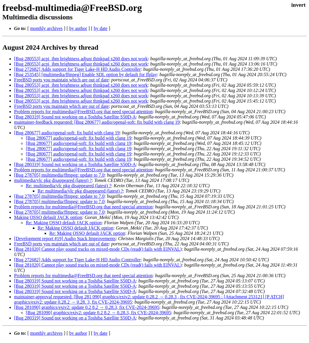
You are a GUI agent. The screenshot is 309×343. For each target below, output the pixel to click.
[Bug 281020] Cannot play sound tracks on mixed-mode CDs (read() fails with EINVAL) (98, 249)
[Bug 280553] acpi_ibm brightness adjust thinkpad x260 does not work (81, 58)
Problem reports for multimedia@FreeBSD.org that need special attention (83, 111)
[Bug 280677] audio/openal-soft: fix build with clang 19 (67, 132)
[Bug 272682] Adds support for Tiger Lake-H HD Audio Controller (77, 69)
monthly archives (46, 28)
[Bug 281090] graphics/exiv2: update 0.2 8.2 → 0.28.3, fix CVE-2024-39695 (86, 307)
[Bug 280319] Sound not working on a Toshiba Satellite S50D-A (75, 116)
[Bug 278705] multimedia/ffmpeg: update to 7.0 (59, 175)
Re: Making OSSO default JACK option (64, 222)
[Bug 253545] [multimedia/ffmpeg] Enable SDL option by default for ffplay (85, 74)
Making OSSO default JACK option (48, 217)
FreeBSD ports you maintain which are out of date (61, 79)
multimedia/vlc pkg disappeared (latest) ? (53, 180)
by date (100, 28)
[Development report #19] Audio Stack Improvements (65, 238)
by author (78, 28)
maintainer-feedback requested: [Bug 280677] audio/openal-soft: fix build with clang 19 (97, 122)
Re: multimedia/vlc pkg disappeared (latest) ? (68, 185)
